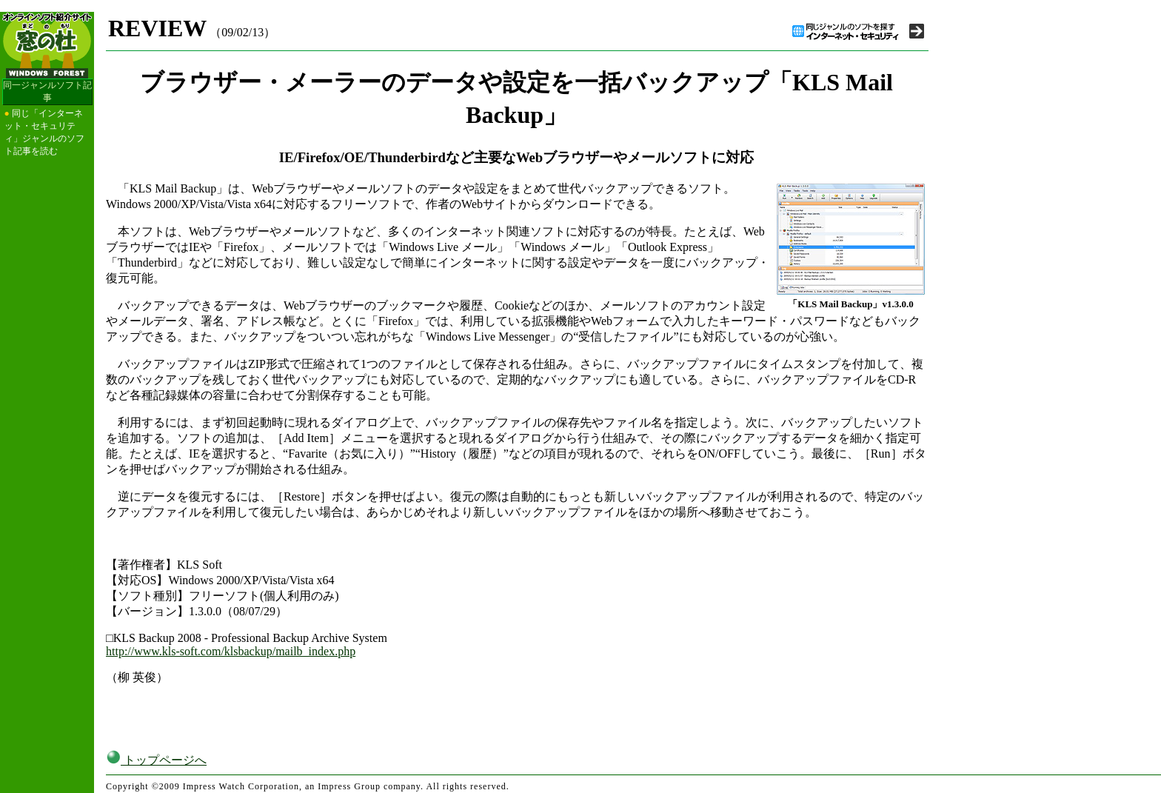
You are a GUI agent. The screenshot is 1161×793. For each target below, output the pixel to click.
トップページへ (156, 760)
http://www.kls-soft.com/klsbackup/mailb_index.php (230, 651)
